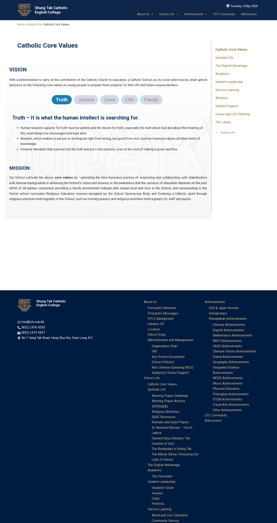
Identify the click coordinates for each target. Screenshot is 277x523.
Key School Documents (168, 357)
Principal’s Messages (163, 313)
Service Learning (227, 90)
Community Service (165, 521)
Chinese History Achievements (234, 351)
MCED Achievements (228, 378)
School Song (156, 334)
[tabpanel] (108, 135)
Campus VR (156, 324)
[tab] (62, 99)
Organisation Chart (165, 346)
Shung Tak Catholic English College (51, 10)
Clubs (156, 498)
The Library (223, 122)
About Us (150, 302)
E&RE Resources (164, 417)
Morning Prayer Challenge (170, 396)
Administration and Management (170, 340)
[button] (151, 14)
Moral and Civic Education (170, 515)
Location (154, 329)
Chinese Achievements (229, 325)
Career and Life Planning (232, 114)
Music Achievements (227, 383)
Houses (157, 493)
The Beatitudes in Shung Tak (172, 449)
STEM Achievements (227, 399)
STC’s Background (160, 319)
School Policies (163, 362)
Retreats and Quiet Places (170, 422)
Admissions (213, 420)
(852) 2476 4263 (33, 327)
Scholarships (218, 313)
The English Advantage (231, 66)
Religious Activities (165, 412)
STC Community (216, 415)
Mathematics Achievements (232, 335)
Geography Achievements (231, 362)
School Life (34, 24)
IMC (155, 351)
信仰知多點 (160, 406)
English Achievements (228, 330)
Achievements (215, 302)
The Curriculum (162, 476)
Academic (222, 74)
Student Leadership (229, 82)
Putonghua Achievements (231, 394)
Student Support (226, 106)
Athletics (221, 98)
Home (21, 24)
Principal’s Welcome (162, 308)
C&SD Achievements (227, 346)
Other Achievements (227, 410)
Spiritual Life (224, 58)
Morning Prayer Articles (168, 401)
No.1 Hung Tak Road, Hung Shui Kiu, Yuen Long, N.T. (57, 338)
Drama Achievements (228, 357)
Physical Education (226, 389)
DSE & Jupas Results (224, 308)
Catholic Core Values (231, 49)
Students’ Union (163, 488)
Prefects (158, 504)
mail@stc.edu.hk (32, 322)
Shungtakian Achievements (228, 319)
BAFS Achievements (227, 341)
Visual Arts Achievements (231, 405)
